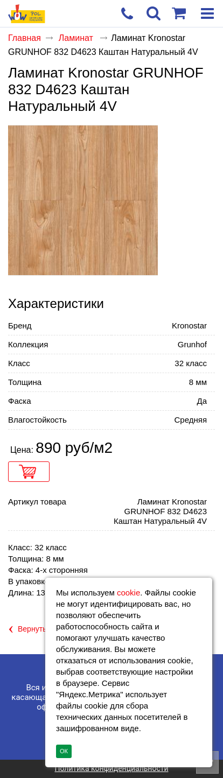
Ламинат (77, 38)
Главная (24, 38)
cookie (128, 592)
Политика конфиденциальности (111, 768)
